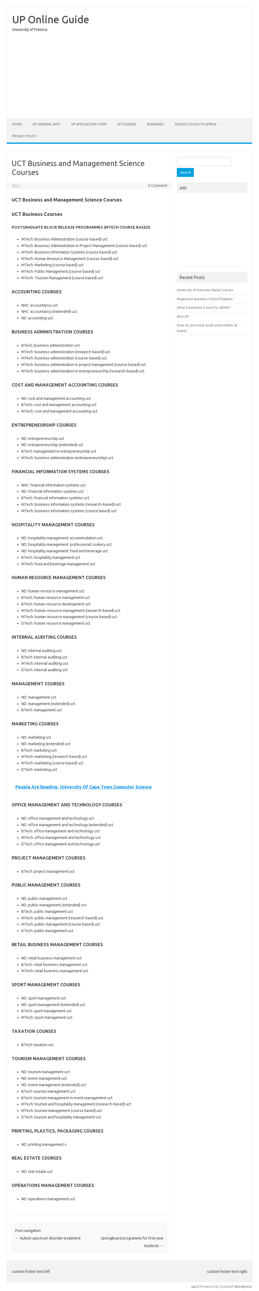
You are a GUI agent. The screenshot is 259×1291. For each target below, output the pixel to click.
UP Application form (89, 124)
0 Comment (157, 185)
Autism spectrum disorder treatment (48, 1238)
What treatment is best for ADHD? (204, 307)
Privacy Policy (24, 136)
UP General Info (46, 124)
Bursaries (155, 124)
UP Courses (126, 124)
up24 (195, 1286)
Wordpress (243, 1286)
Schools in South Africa (195, 124)
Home (17, 124)
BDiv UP (183, 316)
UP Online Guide (50, 19)
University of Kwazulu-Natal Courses (205, 290)
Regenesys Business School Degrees (205, 299)
